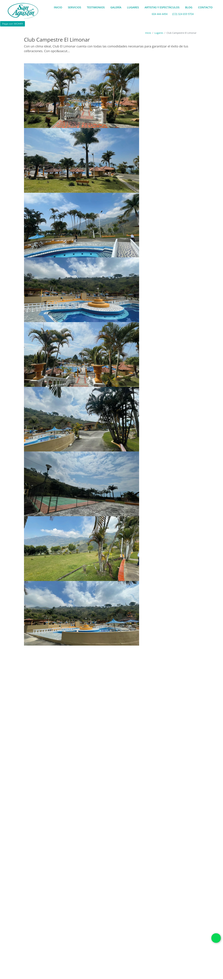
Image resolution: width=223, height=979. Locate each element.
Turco (115, 932)
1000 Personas (32, 737)
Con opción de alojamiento (54, 733)
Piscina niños (52, 932)
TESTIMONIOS (96, 7)
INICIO (58, 7)
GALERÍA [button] (115, 7)
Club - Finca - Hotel (91, 736)
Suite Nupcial (99, 932)
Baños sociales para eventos (49, 951)
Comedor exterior (94, 951)
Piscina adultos (123, 927)
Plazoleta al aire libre (75, 962)
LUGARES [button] (133, 7)
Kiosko (106, 927)
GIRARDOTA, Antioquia (134, 731)
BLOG (188, 7)
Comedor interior (119, 951)
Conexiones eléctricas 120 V (118, 922)
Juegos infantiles (88, 927)
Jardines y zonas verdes (60, 927)
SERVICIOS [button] (74, 7)
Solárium (81, 932)
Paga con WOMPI (12, 23)
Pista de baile (127, 957)
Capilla (75, 951)
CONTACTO (205, 7)
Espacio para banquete (42, 957)
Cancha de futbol (64, 922)
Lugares (158, 32)
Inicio (148, 32)
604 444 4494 (159, 14)
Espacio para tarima (72, 957)
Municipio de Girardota (39, 795)
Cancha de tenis (88, 922)
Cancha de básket (38, 922)
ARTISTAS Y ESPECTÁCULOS (162, 7)
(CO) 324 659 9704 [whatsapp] (183, 14)
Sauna (68, 932)
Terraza (96, 962)
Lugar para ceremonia (101, 957)
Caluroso (72, 730)
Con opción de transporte (113, 733)
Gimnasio (36, 927)
